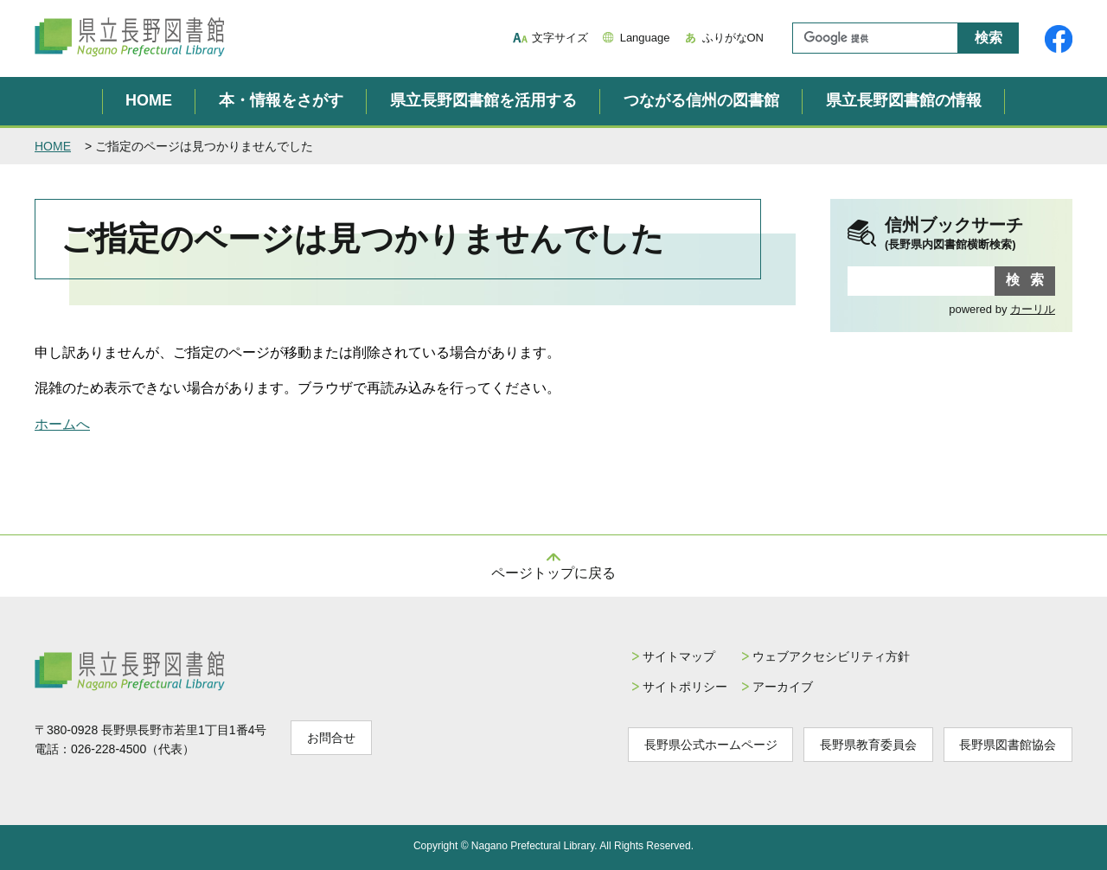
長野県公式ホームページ (709, 745)
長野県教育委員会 (867, 745)
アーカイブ (782, 687)
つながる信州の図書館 (701, 100)
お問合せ (331, 738)
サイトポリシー (683, 687)
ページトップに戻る (553, 573)
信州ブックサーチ (970, 234)
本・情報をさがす (281, 100)
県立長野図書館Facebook (1058, 39)
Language (645, 37)
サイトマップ (677, 656)
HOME (148, 100)
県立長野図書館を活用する (483, 100)
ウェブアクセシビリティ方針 (830, 656)
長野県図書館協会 (1007, 745)
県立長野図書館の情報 (904, 100)
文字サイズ (560, 37)
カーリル (1032, 309)
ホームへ (62, 424)
